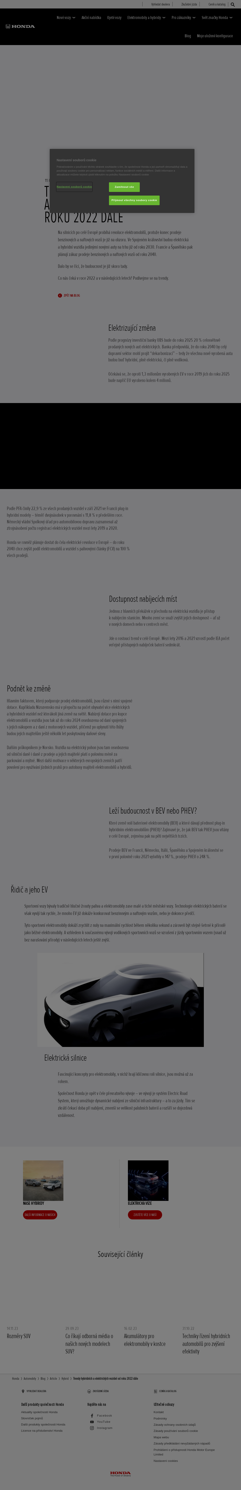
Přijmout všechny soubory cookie (134, 200)
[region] (122, 181)
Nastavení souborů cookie (74, 186)
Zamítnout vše (124, 187)
